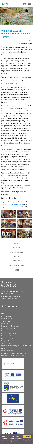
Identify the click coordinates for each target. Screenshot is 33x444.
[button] (24, 4)
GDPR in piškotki (6, 318)
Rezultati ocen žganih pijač (12, 207)
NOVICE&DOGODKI (9, 40)
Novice (18, 40)
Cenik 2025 (4, 323)
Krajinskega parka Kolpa (9, 83)
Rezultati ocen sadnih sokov (13, 204)
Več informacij (15, 442)
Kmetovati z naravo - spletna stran (12, 356)
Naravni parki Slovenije (8, 333)
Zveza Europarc (6, 343)
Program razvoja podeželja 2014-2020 (13, 353)
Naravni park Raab (7, 338)
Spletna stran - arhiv (7, 351)
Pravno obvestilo (6, 316)
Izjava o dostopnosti (8, 328)
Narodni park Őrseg (7, 336)
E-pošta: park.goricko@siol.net (11, 296)
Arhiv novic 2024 (26, 40)
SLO (17, 4)
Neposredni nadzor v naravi (10, 326)
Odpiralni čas (5, 321)
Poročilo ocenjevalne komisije (13, 202)
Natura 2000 (5, 331)
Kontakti (4, 314)
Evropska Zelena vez (8, 341)
